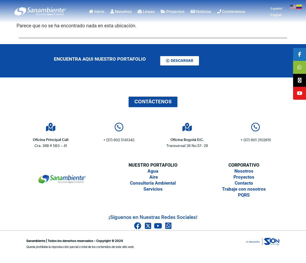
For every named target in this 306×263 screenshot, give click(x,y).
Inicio (96, 11)
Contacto (244, 183)
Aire (153, 177)
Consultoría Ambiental (153, 183)
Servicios (153, 189)
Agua (152, 171)
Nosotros (121, 11)
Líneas (146, 11)
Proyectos (172, 11)
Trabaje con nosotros (244, 189)
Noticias (201, 11)
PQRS (244, 195)
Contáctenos (231, 11)
